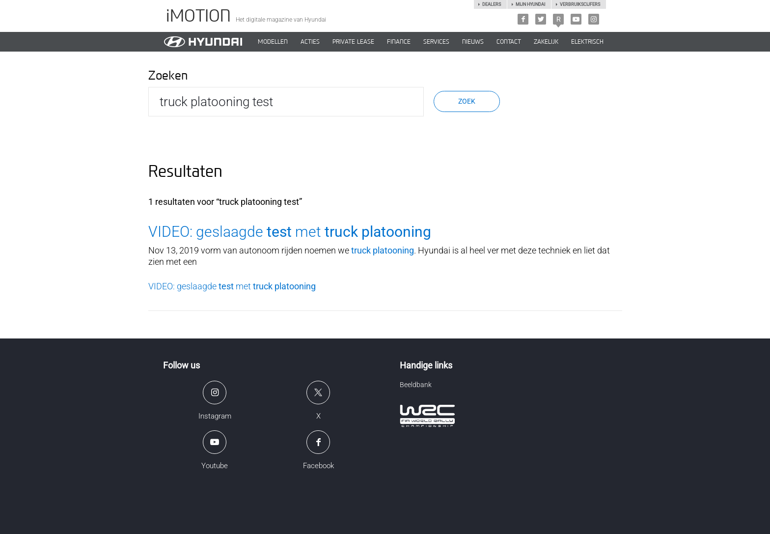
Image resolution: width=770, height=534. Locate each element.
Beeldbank (416, 385)
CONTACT (508, 42)
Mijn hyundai (530, 4)
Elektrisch (587, 42)
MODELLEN (273, 42)
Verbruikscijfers (580, 4)
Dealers (491, 4)
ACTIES (310, 42)
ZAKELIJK (546, 42)
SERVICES (436, 42)
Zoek (466, 101)
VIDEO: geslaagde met (289, 231)
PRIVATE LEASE (353, 42)
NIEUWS (473, 42)
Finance (399, 42)
